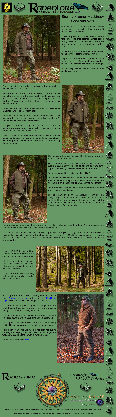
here (27, 339)
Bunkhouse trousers (18, 298)
